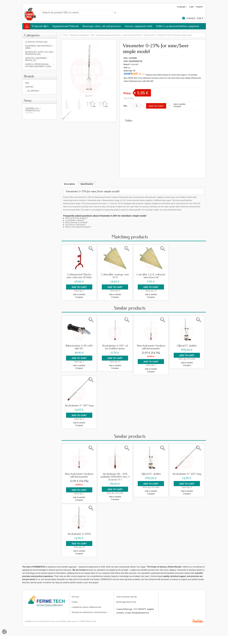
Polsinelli (134, 64)
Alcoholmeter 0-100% (79, 533)
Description (69, 184)
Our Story (75, 596)
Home (65, 35)
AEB (27, 83)
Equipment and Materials (66, 26)
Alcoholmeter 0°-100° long (79, 405)
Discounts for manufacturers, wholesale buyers (89, 612)
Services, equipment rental (138, 26)
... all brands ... (33, 91)
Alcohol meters (149, 35)
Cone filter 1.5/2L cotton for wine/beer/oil (150, 276)
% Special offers (40, 26)
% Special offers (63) (36, 42)
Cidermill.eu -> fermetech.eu (39, 110)
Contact (75, 601)
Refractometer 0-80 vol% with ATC (79, 347)
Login (191, 7)
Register (199, 7)
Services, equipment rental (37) (36, 59)
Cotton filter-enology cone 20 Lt (115, 276)
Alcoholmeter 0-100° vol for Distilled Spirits (115, 347)
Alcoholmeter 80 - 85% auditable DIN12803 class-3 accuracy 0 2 (115, 476)
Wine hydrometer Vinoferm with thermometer (151, 347)
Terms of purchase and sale (126, 596)
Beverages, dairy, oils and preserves (102, 26)
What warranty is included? (76, 222)
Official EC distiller (187, 345)
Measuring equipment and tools (109, 35)
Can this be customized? (75, 225)
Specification (86, 184)
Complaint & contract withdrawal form (86, 607)
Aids (92, 35)
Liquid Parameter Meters (132, 35)
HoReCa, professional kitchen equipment (177, 26)
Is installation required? (74, 220)
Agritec (29, 87)
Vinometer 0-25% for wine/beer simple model (174, 35)
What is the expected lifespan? (78, 227)
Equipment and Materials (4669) (38, 47)
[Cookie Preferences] (4, 631)
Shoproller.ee (197, 620)
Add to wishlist (179, 104)
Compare (177, 106)
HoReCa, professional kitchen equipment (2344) (38, 65)
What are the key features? (76, 218)
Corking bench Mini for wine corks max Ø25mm (79, 276)
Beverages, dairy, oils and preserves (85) (39, 53)
